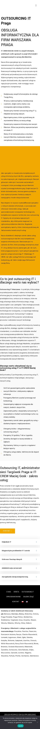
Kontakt (15, 601)
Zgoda (20, 726)
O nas (8, 592)
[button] (36, 5)
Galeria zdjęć (28, 597)
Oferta (16, 592)
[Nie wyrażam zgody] (37, 722)
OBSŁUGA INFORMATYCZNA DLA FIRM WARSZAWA (19, 714)
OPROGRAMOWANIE (13, 597)
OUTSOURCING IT (28, 592)
